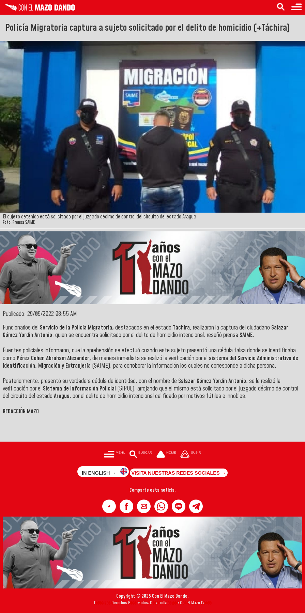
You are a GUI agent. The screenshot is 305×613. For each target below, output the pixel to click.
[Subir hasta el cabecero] (191, 455)
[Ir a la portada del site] (166, 455)
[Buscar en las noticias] (281, 7)
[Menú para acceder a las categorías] (296, 7)
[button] (109, 506)
